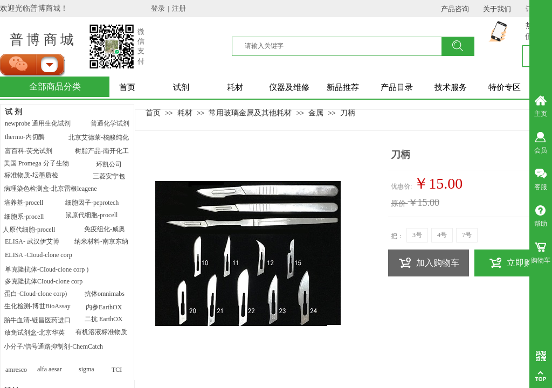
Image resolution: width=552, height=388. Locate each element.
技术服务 (450, 87)
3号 (417, 235)
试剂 (181, 87)
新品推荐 (343, 87)
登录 (158, 8)
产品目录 (397, 87)
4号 (442, 235)
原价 (398, 203)
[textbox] (343, 45)
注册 (179, 8)
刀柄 (347, 112)
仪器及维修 (289, 87)
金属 (315, 112)
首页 (127, 87)
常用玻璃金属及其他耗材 (250, 112)
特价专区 (504, 87)
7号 (467, 235)
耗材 (235, 87)
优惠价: (401, 186)
